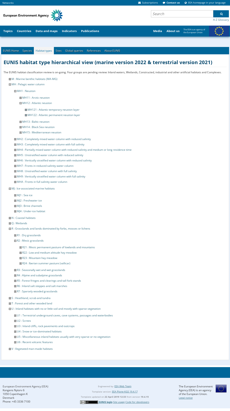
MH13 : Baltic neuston (35, 122)
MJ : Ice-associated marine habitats (33, 188)
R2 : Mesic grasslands (30, 240)
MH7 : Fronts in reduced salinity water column (45, 166)
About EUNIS (112, 51)
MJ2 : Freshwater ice (29, 200)
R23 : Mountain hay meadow (39, 258)
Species (27, 51)
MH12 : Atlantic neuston (37, 103)
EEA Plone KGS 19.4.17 (125, 391)
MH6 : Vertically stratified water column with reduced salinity (54, 160)
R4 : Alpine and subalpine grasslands (39, 275)
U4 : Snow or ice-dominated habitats (39, 331)
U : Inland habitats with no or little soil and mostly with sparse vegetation (56, 309)
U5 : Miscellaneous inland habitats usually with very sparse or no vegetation (63, 337)
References (94, 51)
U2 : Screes (24, 321)
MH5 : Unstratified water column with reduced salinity (50, 155)
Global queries (74, 51)
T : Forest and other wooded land (32, 303)
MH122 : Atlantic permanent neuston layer (54, 115)
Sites (59, 51)
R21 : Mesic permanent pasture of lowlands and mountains (58, 247)
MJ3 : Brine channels (29, 206)
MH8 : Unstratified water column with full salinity (47, 171)
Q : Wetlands (19, 223)
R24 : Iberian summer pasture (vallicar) (46, 263)
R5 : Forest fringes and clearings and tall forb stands (49, 281)
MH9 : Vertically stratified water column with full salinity (51, 176)
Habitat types (44, 51)
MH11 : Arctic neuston (36, 98)
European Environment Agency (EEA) (25, 386)
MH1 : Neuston (26, 91)
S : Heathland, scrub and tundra (31, 298)
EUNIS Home (11, 51)
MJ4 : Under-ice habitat (31, 211)
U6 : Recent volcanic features (35, 342)
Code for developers (137, 402)
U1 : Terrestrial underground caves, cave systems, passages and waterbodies (65, 315)
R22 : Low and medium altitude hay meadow (49, 252)
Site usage (119, 402)
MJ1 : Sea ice (25, 195)
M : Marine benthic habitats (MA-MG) (34, 79)
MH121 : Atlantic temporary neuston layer (53, 110)
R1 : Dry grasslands (29, 235)
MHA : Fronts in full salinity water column (42, 182)
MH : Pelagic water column (28, 84)
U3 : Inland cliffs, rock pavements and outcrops (46, 326)
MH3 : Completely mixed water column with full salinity (50, 144)
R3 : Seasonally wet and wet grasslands (41, 270)
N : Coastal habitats (24, 218)
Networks (8, 2)
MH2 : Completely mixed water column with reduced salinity (54, 139)
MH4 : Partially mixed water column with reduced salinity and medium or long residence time (74, 150)
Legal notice (186, 397)
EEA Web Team (122, 386)
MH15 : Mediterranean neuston (41, 132)
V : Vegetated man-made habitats (32, 349)
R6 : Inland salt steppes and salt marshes (42, 286)
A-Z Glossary (221, 20)
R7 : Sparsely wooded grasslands (37, 291)
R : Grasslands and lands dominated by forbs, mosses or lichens (51, 228)
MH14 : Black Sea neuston (38, 127)
